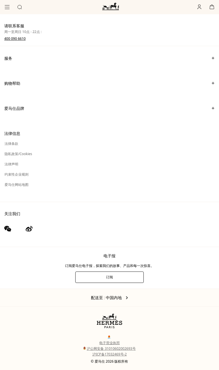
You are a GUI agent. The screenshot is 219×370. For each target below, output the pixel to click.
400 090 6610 (15, 38)
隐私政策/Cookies (18, 153)
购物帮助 (109, 83)
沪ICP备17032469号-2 (109, 354)
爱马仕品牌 (109, 108)
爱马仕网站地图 (17, 184)
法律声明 (11, 164)
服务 (109, 58)
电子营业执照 (109, 342)
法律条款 (11, 143)
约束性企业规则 (17, 174)
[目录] (7, 7)
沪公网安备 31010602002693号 (109, 348)
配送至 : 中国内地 (109, 298)
